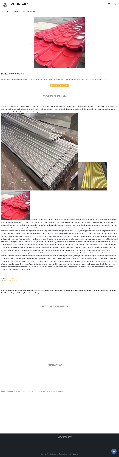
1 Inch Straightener (85, 290)
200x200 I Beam (39, 290)
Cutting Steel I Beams (16, 293)
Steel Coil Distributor (7, 290)
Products (14, 11)
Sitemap (75, 454)
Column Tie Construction (100, 290)
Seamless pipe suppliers (70, 290)
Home (6, 11)
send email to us (59, 86)
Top (114, 451)
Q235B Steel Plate (12, 278)
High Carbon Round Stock (53, 290)
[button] (109, 4)
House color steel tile (10, 280)
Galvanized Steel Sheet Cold (24, 290)
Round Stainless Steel (31, 293)
